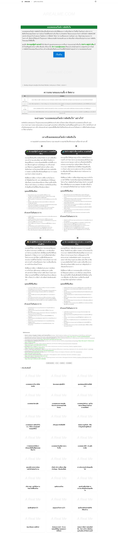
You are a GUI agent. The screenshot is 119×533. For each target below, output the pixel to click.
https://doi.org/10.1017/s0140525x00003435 (43, 350)
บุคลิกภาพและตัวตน (38, 1)
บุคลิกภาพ (62, 363)
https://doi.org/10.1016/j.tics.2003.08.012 (35, 347)
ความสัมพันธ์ (69, 363)
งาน (57, 363)
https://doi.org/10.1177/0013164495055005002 (78, 336)
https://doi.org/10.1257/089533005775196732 (36, 345)
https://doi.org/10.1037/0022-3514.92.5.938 (51, 339)
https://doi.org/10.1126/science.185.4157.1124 (36, 356)
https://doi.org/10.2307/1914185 (33, 353)
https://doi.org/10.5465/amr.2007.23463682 (35, 358)
